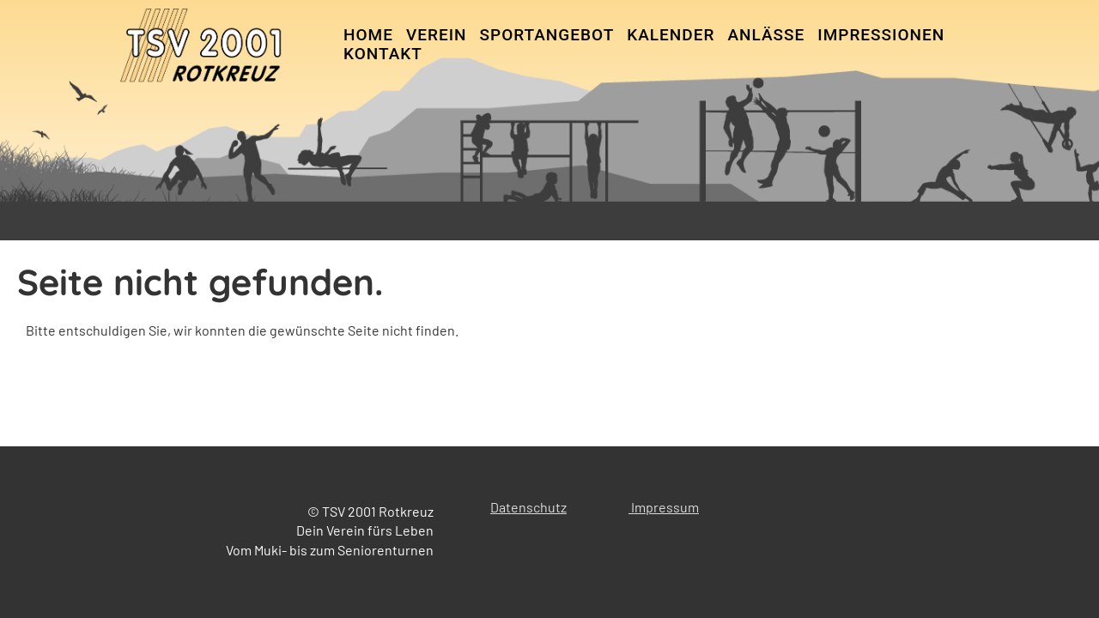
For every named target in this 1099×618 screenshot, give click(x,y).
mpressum (667, 507)
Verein (436, 35)
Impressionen (880, 35)
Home (368, 35)
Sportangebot (547, 35)
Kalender (670, 35)
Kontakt (382, 54)
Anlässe (766, 35)
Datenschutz (528, 507)
